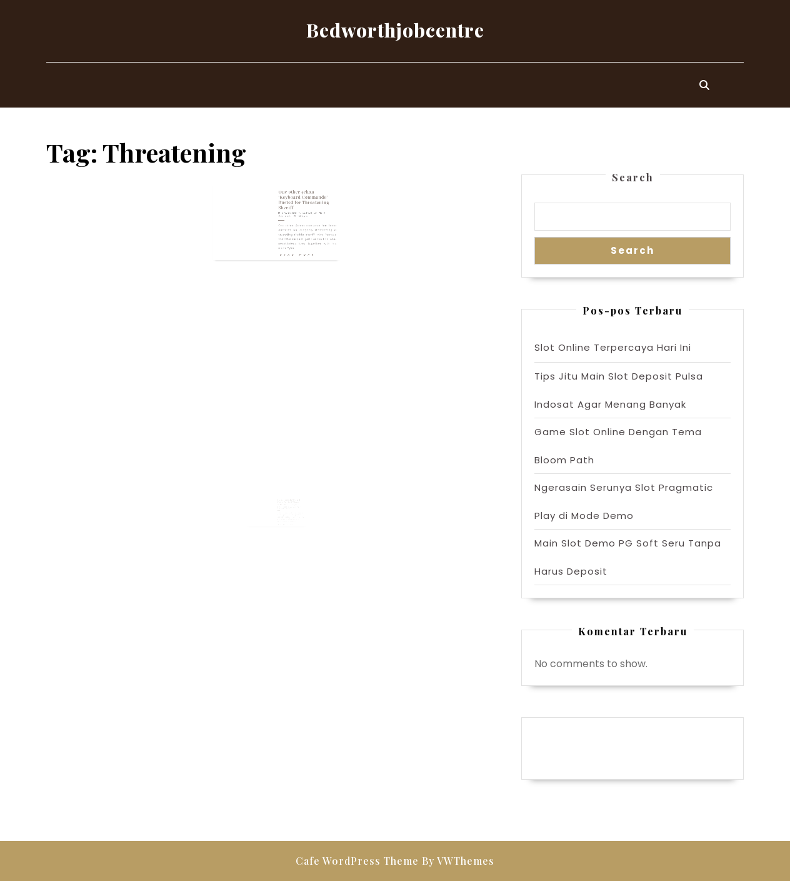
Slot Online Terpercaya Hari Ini (612, 347)
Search (633, 177)
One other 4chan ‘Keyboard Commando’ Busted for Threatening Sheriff (296, 202)
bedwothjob (301, 212)
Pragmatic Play (571, 749)
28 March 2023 (282, 512)
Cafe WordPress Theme (357, 860)
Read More (292, 243)
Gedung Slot (564, 736)
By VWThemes (458, 860)
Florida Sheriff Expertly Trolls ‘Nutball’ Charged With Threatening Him (288, 508)
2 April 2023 (286, 212)
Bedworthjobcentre (395, 30)
